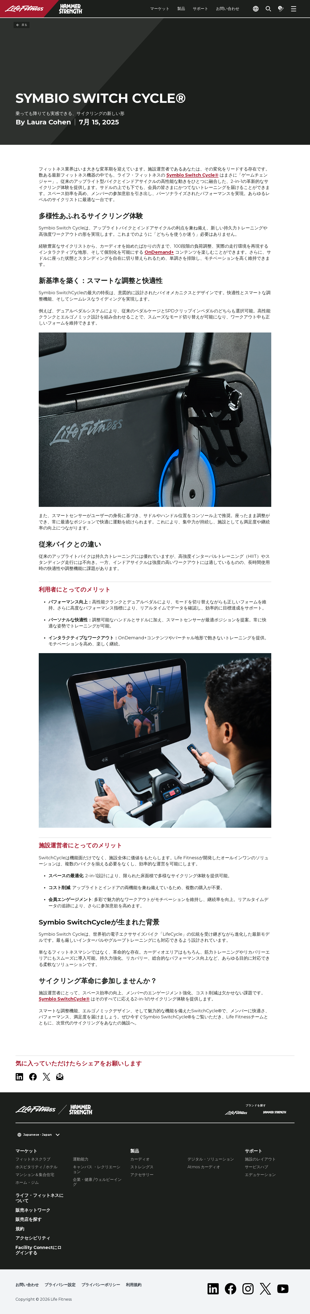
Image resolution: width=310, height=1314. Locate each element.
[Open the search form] (268, 9)
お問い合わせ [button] (27, 1284)
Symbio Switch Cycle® (192, 175)
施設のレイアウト (260, 1159)
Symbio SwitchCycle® (64, 999)
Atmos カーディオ (203, 1167)
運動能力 (80, 1159)
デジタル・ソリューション (210, 1159)
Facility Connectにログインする (39, 1250)
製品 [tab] (181, 8)
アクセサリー (142, 1174)
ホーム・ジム (27, 1182)
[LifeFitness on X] (46, 1077)
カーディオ (140, 1159)
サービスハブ (256, 1167)
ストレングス (142, 1167)
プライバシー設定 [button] (60, 1284)
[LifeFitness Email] (60, 1077)
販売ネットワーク (33, 1210)
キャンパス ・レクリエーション (96, 1169)
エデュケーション (260, 1174)
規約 (20, 1229)
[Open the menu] (293, 9)
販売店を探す (29, 1219)
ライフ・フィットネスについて (39, 1198)
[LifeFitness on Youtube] (283, 1289)
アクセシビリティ (33, 1238)
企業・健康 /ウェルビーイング (97, 1182)
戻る (21, 25)
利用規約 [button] (133, 1284)
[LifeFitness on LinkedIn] (19, 1077)
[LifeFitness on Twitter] (265, 1289)
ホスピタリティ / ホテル (36, 1167)
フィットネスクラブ (33, 1159)
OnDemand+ (159, 252)
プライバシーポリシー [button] (100, 1284)
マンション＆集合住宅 (35, 1174)
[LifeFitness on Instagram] (248, 1289)
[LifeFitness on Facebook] (33, 1077)
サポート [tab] (200, 8)
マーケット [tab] (160, 8)
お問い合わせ (227, 8)
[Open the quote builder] (281, 9)
